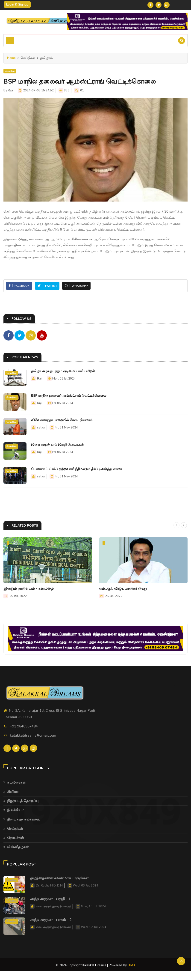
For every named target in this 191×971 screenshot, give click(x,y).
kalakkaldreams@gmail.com (33, 734)
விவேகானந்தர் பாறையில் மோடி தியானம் (61, 419)
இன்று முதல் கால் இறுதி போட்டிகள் (57, 444)
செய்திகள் (10, 71)
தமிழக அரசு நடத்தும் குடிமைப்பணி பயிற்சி (63, 370)
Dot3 (131, 963)
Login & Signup (17, 4)
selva (41, 427)
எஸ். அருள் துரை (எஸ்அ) (53, 905)
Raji (10, 90)
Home (11, 58)
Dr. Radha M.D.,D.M (49, 884)
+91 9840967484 (24, 725)
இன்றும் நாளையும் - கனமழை (28, 587)
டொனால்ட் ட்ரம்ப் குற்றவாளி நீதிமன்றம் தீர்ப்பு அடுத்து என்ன (76, 468)
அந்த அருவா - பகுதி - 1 (50, 897)
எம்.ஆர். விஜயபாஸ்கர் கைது (123, 587)
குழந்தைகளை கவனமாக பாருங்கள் (59, 876)
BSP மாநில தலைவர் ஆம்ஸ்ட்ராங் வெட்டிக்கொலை (68, 395)
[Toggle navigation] (10, 40)
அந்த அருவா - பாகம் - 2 (51, 918)
